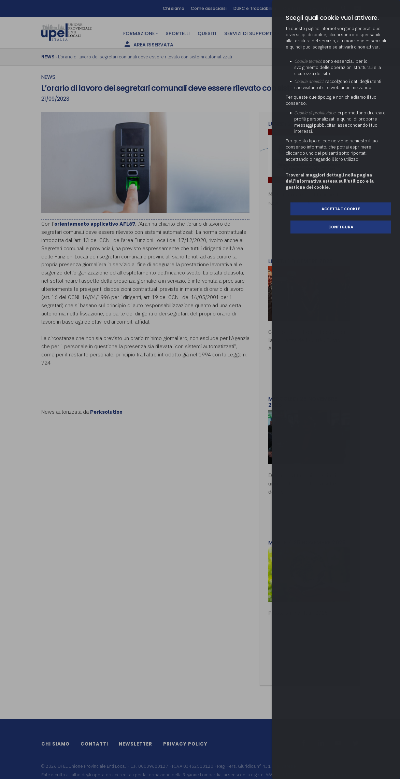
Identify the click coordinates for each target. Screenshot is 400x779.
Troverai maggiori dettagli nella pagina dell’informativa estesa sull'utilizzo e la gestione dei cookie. (330, 181)
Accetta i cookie (341, 208)
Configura (340, 226)
